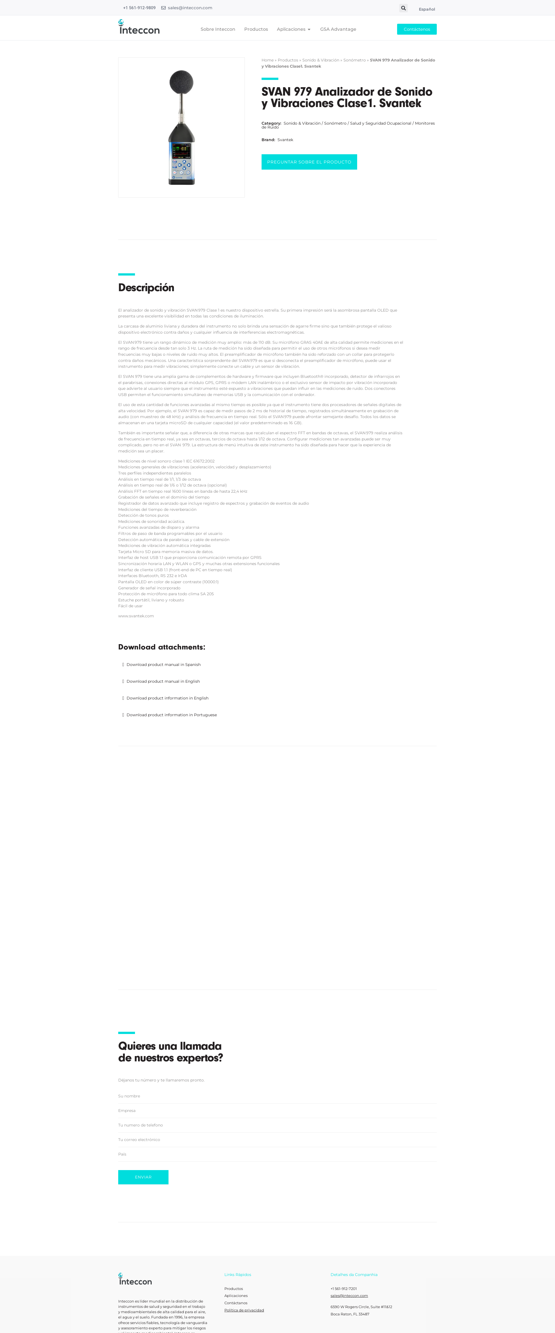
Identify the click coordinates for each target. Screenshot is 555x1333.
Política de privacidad (244, 1310)
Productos (288, 60)
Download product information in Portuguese (172, 714)
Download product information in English (167, 698)
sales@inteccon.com (190, 7)
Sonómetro (354, 60)
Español (427, 9)
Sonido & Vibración (320, 60)
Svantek (285, 139)
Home (268, 60)
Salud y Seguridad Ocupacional (380, 123)
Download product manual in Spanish (164, 664)
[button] (403, 8)
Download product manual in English (163, 681)
